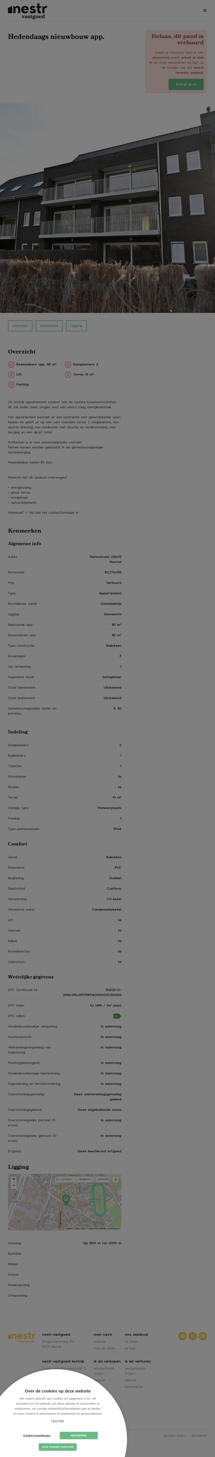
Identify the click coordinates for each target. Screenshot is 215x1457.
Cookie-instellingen (36, 1435)
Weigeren (79, 1435)
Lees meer (57, 1420)
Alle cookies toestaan (57, 1447)
